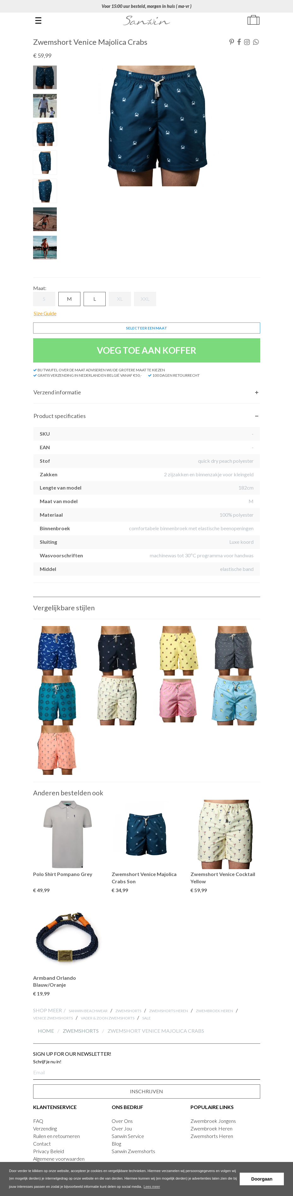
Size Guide (45, 313)
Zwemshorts (128, 1010)
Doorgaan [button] (261, 1178)
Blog (116, 1144)
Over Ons (122, 1121)
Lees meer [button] (152, 1186)
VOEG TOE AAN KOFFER (146, 350)
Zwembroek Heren (214, 1010)
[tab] (146, 392)
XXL (145, 299)
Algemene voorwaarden (59, 1159)
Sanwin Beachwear (88, 1010)
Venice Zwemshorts (53, 1018)
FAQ (38, 1121)
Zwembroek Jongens (213, 1121)
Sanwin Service (128, 1136)
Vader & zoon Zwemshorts (107, 1018)
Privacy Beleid (48, 1151)
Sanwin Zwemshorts (133, 1151)
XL (120, 299)
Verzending (45, 1128)
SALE (146, 1018)
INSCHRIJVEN (146, 1091)
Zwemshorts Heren (168, 1010)
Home (46, 1031)
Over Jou (122, 1128)
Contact (42, 1144)
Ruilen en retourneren (56, 1136)
